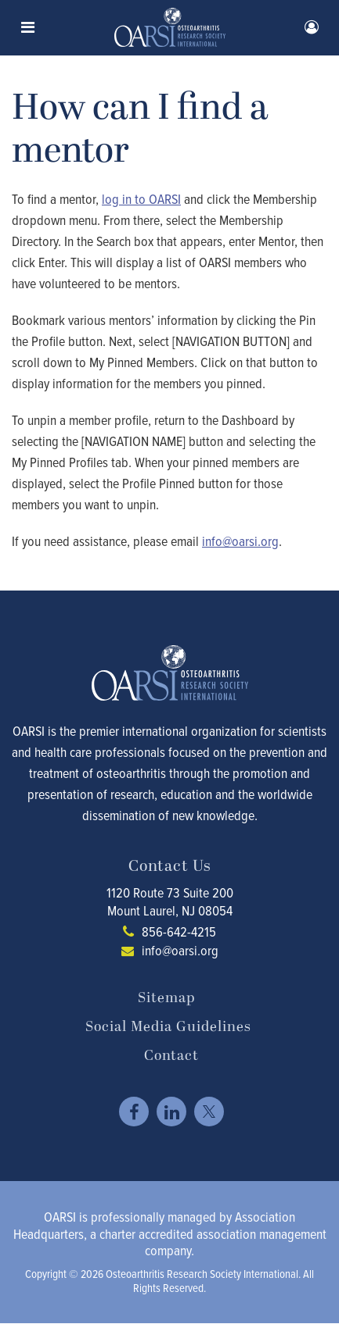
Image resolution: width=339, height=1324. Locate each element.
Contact (171, 1055)
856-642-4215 (179, 931)
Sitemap (166, 997)
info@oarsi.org (180, 950)
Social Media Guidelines (168, 1026)
